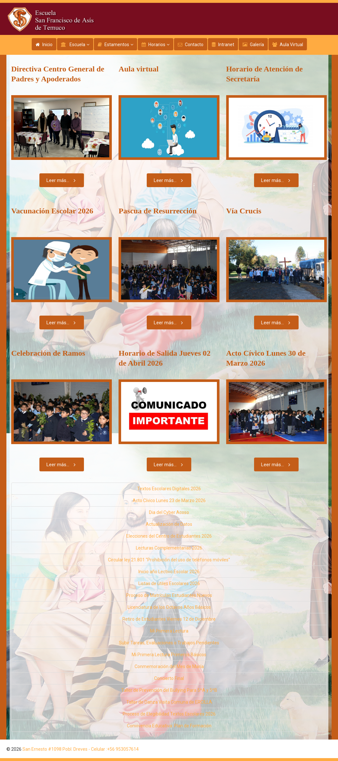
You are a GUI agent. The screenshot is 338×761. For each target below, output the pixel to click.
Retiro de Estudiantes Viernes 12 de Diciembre (169, 619)
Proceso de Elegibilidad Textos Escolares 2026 (169, 713)
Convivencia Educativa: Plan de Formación (169, 725)
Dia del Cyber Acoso (169, 512)
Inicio (47, 44)
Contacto (194, 44)
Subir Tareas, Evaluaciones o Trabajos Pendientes (169, 642)
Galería (257, 44)
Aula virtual (139, 69)
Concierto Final (169, 678)
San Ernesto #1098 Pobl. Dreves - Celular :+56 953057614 (80, 749)
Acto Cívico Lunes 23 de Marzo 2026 (169, 500)
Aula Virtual (291, 44)
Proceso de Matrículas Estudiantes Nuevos (169, 595)
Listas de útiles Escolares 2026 (169, 583)
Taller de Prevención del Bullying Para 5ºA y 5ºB (169, 690)
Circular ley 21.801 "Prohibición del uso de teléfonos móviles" (169, 559)
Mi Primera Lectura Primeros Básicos (169, 654)
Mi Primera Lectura (169, 630)
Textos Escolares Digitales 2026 (169, 488)
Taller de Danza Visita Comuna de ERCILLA (169, 702)
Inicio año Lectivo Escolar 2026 (169, 571)
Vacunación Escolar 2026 (52, 211)
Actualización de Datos (169, 524)
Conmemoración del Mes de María (169, 666)
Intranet (226, 44)
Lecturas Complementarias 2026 (169, 547)
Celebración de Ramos (48, 353)
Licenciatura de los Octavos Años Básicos (169, 607)
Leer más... (62, 180)
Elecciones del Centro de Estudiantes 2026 (169, 536)
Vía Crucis (243, 211)
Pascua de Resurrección (158, 211)
